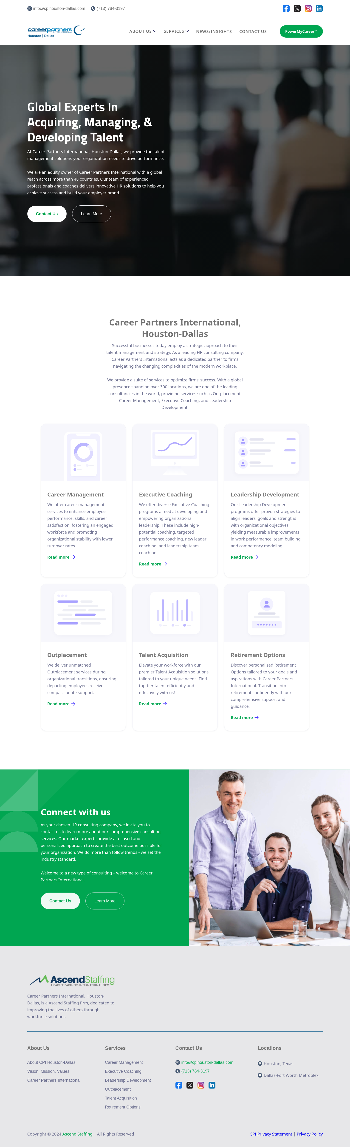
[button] (142, 31)
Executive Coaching (123, 1071)
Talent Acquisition (121, 1098)
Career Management (124, 1062)
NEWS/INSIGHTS (214, 31)
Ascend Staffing (77, 1134)
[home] (56, 31)
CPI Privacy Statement (271, 1134)
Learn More (91, 214)
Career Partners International (54, 1080)
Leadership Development (128, 1080)
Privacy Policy (310, 1134)
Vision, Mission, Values (48, 1071)
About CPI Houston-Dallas (51, 1062)
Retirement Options (123, 1107)
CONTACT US (253, 31)
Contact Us (47, 214)
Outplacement (118, 1089)
